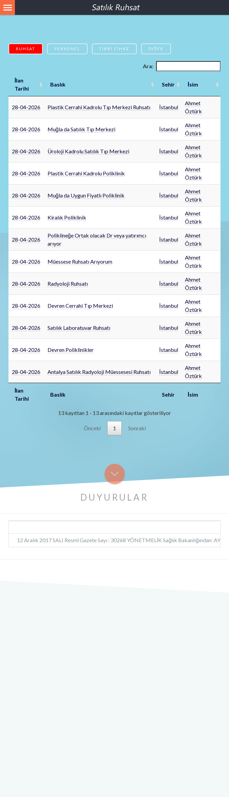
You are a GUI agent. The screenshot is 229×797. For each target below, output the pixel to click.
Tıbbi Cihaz (114, 48)
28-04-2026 (26, 107)
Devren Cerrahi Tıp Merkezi (80, 305)
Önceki (92, 428)
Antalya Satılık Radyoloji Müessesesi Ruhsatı (99, 371)
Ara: (182, 66)
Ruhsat (25, 48)
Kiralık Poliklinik (66, 217)
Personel (67, 48)
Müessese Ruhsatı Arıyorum (79, 261)
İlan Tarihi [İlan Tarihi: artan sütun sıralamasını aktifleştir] (22, 84)
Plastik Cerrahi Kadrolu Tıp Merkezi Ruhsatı (98, 107)
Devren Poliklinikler (70, 349)
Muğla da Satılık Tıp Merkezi (81, 129)
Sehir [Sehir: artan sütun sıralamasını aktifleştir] (168, 84)
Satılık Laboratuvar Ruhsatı (78, 327)
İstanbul (168, 107)
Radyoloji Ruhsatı (67, 283)
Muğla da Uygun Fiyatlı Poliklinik (86, 195)
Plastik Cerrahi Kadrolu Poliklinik (86, 173)
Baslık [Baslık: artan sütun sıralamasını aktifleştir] (57, 84)
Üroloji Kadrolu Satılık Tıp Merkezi (88, 151)
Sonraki (137, 428)
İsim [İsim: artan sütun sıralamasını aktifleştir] (193, 84)
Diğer (156, 48)
